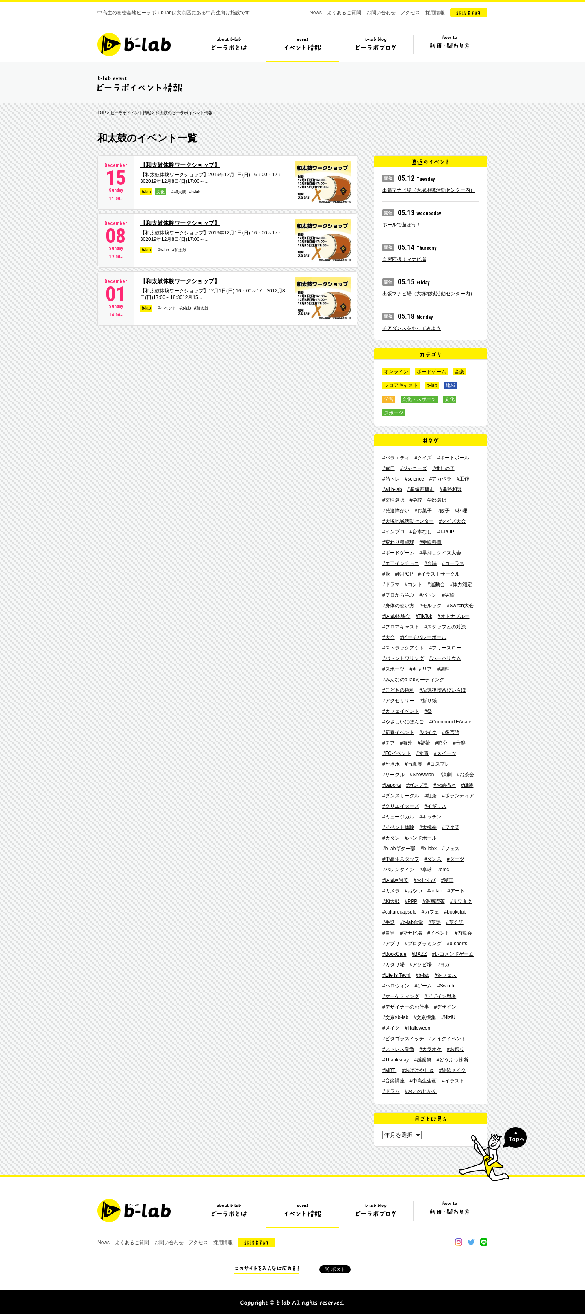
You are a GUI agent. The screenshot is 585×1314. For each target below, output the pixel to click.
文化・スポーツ (419, 399)
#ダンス (433, 859)
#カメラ (391, 891)
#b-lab (195, 192)
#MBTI (389, 1070)
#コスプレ (438, 764)
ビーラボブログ (376, 47)
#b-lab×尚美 (395, 880)
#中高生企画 (423, 1081)
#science (414, 479)
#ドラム (391, 1091)
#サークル (393, 774)
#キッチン (430, 817)
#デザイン (445, 1007)
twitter (471, 1242)
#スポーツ (393, 669)
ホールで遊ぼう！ (401, 224)
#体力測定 (461, 584)
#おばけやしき (418, 1070)
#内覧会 (463, 933)
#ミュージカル (398, 817)
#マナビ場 (411, 933)
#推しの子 (443, 468)
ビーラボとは (229, 47)
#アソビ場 (421, 965)
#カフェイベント (400, 711)
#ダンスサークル (400, 796)
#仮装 (467, 785)
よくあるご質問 (344, 12)
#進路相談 (451, 489)
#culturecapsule (399, 912)
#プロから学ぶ (398, 595)
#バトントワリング (403, 658)
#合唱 (430, 563)
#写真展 (413, 764)
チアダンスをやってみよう (411, 328)
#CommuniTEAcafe (450, 722)
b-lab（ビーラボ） (134, 44)
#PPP (411, 901)
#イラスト (453, 1081)
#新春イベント (398, 732)
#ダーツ (455, 859)
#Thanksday (395, 1060)
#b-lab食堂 (411, 922)
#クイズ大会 (452, 521)
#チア (388, 743)
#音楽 (459, 743)
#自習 (388, 933)
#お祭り (455, 1049)
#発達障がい (396, 510)
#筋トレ (391, 479)
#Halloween (417, 1028)
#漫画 (447, 880)
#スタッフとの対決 (445, 627)
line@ (484, 1242)
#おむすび (425, 880)
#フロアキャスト (400, 627)
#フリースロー (445, 648)
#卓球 (425, 869)
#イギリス (435, 806)
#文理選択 (393, 500)
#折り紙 (428, 701)
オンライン (396, 372)
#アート (456, 891)
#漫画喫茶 (433, 901)
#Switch (445, 986)
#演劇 (445, 774)
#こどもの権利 (398, 690)
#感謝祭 (422, 1060)
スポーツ (393, 413)
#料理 (461, 510)
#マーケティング (400, 996)
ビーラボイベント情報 (130, 112)
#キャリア (421, 669)
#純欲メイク (452, 1070)
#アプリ (391, 943)
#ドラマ (391, 584)
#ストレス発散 (398, 1049)
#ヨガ (443, 965)
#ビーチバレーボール (423, 637)
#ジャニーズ (413, 468)
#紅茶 (430, 796)
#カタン (391, 838)
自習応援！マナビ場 (404, 259)
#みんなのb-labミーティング (413, 679)
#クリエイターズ (400, 806)
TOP (102, 112)
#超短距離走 (420, 489)
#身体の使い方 (398, 605)
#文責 (422, 753)
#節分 (441, 743)
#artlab (434, 891)
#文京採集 (425, 1017)
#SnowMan (422, 774)
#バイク (428, 732)
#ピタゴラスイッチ (403, 1038)
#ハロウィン (396, 986)
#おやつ (413, 891)
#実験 (448, 595)
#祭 (428, 711)
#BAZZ (419, 954)
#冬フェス (446, 975)
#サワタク (461, 901)
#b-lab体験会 (396, 616)
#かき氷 (391, 764)
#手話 (388, 922)
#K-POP (404, 574)
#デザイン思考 (440, 996)
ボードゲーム (431, 372)
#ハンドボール (421, 838)
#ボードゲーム (398, 553)
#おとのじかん (421, 1091)
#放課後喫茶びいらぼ (442, 690)
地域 (450, 385)
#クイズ (423, 458)
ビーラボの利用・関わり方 (449, 47)
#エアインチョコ (400, 563)
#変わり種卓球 (398, 542)
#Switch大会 (460, 605)
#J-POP (445, 532)
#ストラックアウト (403, 648)
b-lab (146, 192)
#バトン (428, 595)
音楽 (459, 372)
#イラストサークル (439, 574)
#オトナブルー (454, 616)
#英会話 (455, 922)
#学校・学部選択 (428, 500)
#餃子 (443, 510)
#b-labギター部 (398, 848)
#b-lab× (428, 848)
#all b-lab (392, 489)
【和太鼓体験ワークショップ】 (180, 165)
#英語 (435, 922)
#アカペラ (440, 479)
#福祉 (424, 743)
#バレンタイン (398, 869)
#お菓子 (423, 510)
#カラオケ (430, 1049)
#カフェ (430, 912)
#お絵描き (444, 785)
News (316, 12)
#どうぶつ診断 (453, 1060)
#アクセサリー (398, 701)
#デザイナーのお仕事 (405, 1007)
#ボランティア (458, 796)
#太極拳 (428, 827)
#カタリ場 (393, 965)
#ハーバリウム (445, 658)
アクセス (410, 12)
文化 (160, 192)
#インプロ (393, 532)
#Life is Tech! (396, 975)
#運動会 (436, 584)
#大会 (388, 637)
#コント (413, 584)
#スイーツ (445, 753)
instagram (458, 1242)
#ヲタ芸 (450, 827)
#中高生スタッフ (400, 859)
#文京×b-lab (395, 1017)
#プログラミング (423, 943)
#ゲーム (423, 986)
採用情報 (435, 12)
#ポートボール (453, 458)
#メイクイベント (447, 1038)
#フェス (450, 848)
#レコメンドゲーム (453, 954)
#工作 (463, 479)
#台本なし (421, 532)
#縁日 (388, 468)
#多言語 (450, 732)
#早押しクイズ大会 (440, 553)
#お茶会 (465, 774)
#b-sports (457, 943)
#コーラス (453, 563)
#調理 (443, 669)
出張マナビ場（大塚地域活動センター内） (428, 190)
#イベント (167, 308)
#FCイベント (396, 753)
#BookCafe (394, 954)
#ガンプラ (417, 785)
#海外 (406, 743)
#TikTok (424, 616)
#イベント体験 (398, 827)
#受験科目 (430, 542)
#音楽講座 (393, 1081)
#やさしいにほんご (403, 722)
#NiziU (448, 1017)
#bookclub (455, 912)
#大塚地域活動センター (408, 521)
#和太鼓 (178, 192)
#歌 (386, 574)
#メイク (391, 1028)
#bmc (443, 869)
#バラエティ (396, 458)
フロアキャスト (401, 385)
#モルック (430, 605)
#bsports (391, 785)
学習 (389, 399)
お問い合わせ (381, 12)
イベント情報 (302, 47)
